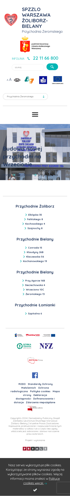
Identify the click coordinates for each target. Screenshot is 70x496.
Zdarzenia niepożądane (40, 402)
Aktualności (24, 175)
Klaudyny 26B (35, 252)
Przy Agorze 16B (35, 280)
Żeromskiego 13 (35, 294)
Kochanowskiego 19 (35, 261)
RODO (22, 383)
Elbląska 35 (35, 214)
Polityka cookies (40, 391)
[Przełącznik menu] (35, 114)
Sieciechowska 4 (35, 285)
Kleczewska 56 (35, 256)
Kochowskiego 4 (35, 223)
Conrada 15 (35, 247)
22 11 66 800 (45, 58)
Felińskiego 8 (35, 219)
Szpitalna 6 (35, 313)
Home (7, 175)
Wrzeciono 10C (35, 289)
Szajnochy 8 (35, 228)
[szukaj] (52, 66)
